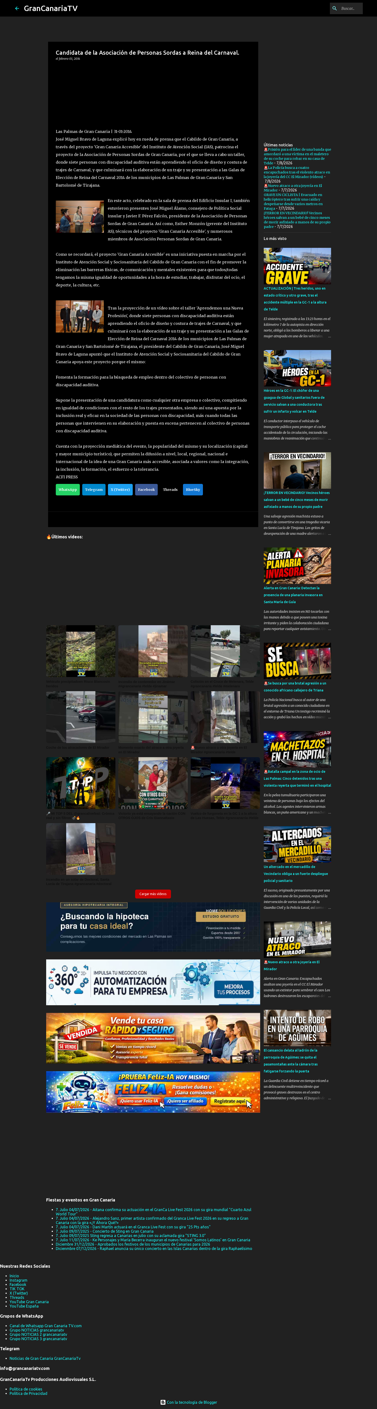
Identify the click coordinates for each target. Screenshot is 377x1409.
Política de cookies (26, 1389)
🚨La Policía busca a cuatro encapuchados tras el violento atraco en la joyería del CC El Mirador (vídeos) (297, 172)
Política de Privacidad (28, 1393)
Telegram (94, 490)
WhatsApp (68, 490)
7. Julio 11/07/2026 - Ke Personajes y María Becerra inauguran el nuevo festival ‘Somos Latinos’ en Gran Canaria (153, 1240)
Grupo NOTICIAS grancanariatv (37, 1330)
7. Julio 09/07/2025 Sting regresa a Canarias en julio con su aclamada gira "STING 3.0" (131, 1235)
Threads (170, 490)
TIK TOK (17, 1289)
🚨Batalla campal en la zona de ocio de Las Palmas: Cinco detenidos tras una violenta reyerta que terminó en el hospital (297, 778)
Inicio (14, 1276)
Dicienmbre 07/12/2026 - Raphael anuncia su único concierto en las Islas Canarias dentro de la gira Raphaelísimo (154, 1248)
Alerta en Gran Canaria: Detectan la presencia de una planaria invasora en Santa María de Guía (293, 595)
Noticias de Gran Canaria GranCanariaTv (45, 1358)
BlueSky (193, 490)
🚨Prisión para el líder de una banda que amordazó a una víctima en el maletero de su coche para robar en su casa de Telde (297, 156)
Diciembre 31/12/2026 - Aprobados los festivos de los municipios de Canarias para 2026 (133, 1244)
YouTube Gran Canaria (29, 1302)
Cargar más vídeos (153, 894)
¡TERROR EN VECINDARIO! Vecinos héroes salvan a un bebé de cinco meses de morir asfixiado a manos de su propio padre (297, 220)
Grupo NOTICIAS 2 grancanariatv (38, 1334)
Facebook (146, 490)
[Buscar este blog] (337, 8)
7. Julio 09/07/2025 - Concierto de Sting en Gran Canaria (105, 1231)
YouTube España (24, 1306)
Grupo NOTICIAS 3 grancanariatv (38, 1339)
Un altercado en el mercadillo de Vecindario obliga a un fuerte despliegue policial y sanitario (296, 874)
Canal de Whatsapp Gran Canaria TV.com (46, 1326)
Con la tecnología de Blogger (188, 1402)
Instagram (18, 1280)
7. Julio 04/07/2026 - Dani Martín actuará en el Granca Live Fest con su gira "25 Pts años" (133, 1227)
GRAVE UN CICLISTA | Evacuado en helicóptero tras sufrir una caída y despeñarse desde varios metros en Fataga (293, 202)
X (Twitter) (120, 490)
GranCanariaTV (51, 8)
